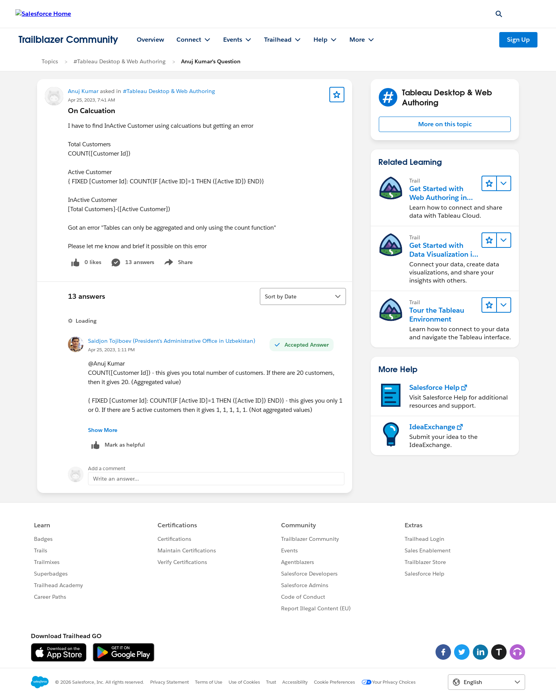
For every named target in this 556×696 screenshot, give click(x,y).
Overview (150, 40)
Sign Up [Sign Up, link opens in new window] (518, 40)
